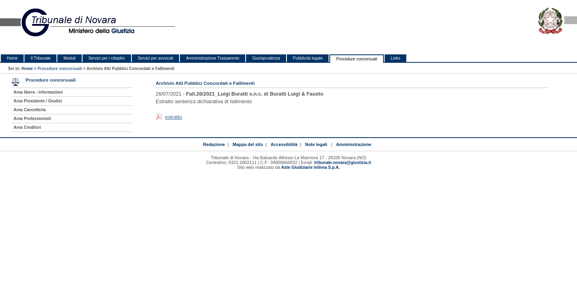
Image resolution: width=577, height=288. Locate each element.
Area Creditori (27, 127)
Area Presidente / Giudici (38, 101)
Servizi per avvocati (156, 58)
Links (395, 58)
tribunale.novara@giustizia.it (342, 162)
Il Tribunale (40, 58)
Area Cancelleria (30, 110)
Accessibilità (283, 144)
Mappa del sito (247, 144)
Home (12, 58)
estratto (173, 117)
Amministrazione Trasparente (212, 58)
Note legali (316, 144)
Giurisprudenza (266, 58)
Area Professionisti (32, 118)
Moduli (69, 58)
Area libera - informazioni (38, 92)
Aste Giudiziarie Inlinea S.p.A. (310, 167)
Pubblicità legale (308, 58)
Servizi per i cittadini (107, 58)
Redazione (214, 144)
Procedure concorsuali (356, 59)
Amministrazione (353, 144)
